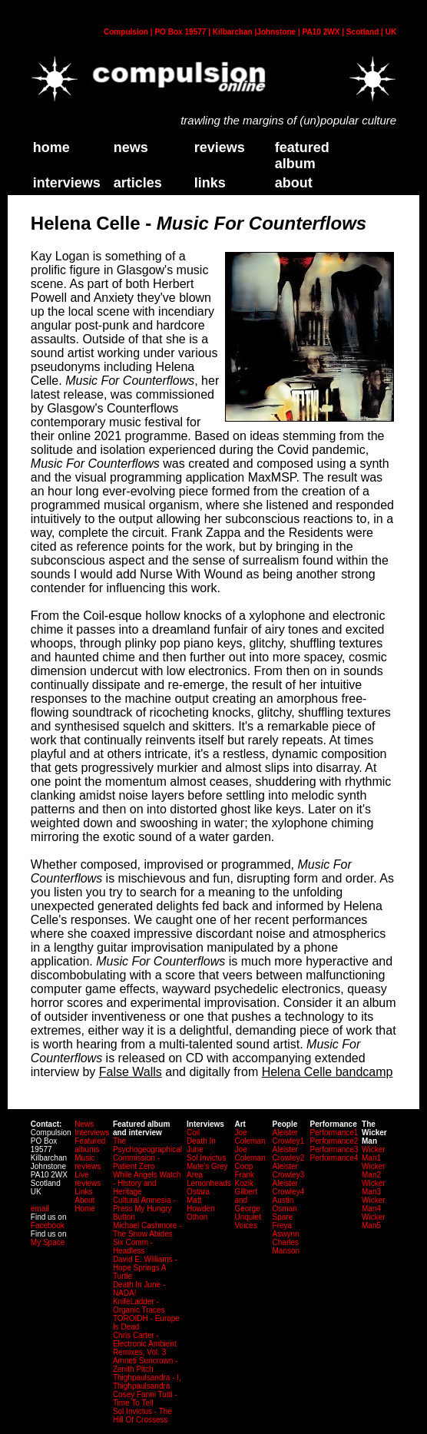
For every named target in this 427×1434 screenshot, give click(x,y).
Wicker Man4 (374, 1204)
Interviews (67, 182)
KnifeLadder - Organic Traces (139, 1305)
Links (83, 1191)
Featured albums (89, 1145)
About (84, 1200)
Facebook (48, 1225)
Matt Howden (201, 1204)
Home (84, 1208)
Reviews (219, 147)
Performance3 (334, 1149)
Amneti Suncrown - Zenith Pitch (145, 1364)
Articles (138, 182)
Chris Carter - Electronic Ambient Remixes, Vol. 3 (145, 1343)
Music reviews (87, 1162)
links (210, 182)
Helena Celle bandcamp (327, 1071)
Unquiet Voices (247, 1221)
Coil (193, 1132)
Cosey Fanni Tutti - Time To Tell (145, 1398)
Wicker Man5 (374, 1221)
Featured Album (302, 155)
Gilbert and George (247, 1200)
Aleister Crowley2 (289, 1153)
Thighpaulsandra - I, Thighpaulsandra (147, 1381)
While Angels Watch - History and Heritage (147, 1183)
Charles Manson (286, 1246)
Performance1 (334, 1132)
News (131, 147)
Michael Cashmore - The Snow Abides (147, 1229)
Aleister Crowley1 (289, 1136)
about (294, 182)
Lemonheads (209, 1183)
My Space (48, 1242)
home (51, 147)
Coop (243, 1166)
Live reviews (87, 1179)
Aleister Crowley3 (289, 1170)
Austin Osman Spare (285, 1208)
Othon (197, 1217)
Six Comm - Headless (133, 1246)
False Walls (130, 1071)
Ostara (198, 1191)
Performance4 (334, 1158)
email (40, 1208)
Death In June (201, 1145)
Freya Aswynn (286, 1229)
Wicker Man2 (374, 1170)
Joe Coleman (249, 1136)
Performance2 (334, 1141)
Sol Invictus (206, 1158)
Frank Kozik (244, 1179)
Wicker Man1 (374, 1153)
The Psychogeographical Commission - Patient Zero (147, 1154)
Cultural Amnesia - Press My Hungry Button (144, 1208)
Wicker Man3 (374, 1187)
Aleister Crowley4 (289, 1187)
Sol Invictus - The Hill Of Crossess (142, 1415)
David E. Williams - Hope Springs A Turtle (145, 1267)
